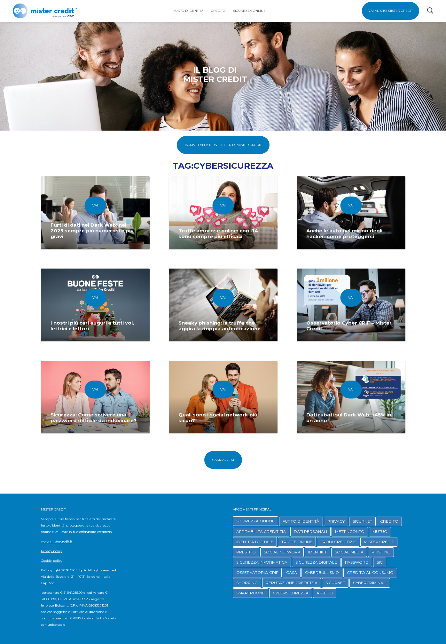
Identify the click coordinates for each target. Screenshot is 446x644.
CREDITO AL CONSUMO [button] (370, 572)
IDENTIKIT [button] (317, 552)
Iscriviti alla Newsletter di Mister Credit (223, 145)
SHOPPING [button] (247, 582)
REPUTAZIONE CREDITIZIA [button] (291, 582)
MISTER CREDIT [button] (379, 541)
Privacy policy (51, 551)
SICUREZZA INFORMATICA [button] (261, 562)
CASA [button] (291, 572)
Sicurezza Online (249, 11)
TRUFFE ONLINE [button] (296, 541)
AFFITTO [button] (325, 593)
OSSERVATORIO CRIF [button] (257, 572)
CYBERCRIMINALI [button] (370, 582)
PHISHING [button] (381, 552)
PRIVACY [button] (336, 521)
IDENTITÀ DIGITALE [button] (254, 541)
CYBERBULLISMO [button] (322, 572)
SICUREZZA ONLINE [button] (255, 521)
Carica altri (223, 460)
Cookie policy (51, 561)
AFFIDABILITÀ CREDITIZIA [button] (261, 531)
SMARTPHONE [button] (250, 593)
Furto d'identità (188, 11)
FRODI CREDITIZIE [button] (338, 541)
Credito (218, 11)
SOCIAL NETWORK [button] (282, 552)
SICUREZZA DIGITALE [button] (316, 562)
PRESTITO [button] (246, 552)
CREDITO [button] (389, 521)
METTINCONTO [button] (349, 531)
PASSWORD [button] (357, 562)
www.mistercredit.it (56, 541)
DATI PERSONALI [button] (310, 531)
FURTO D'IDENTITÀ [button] (301, 521)
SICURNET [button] (362, 521)
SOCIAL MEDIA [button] (349, 552)
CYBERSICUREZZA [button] (291, 593)
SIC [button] (380, 562)
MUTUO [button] (379, 531)
